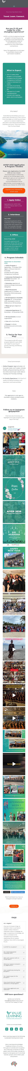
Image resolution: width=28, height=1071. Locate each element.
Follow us (14, 906)
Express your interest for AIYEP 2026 (13, 191)
